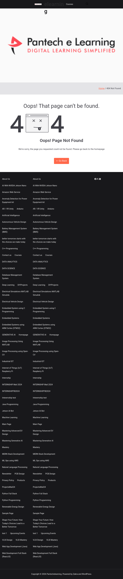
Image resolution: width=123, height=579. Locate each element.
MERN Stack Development (13, 454)
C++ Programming (10, 248)
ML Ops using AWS (10, 460)
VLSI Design (7, 540)
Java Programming (10, 404)
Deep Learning (8, 285)
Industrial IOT (8, 361)
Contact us (6, 255)
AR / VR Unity (8, 209)
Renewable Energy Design (13, 507)
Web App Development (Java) (14, 546)
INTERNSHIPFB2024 (11, 391)
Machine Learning (9, 417)
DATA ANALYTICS (9, 262)
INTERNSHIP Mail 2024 (12, 384)
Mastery (5, 447)
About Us (6, 179)
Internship (6, 378)
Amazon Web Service (11, 192)
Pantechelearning (54, 574)
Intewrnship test (9, 398)
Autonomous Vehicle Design (14, 222)
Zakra (75, 574)
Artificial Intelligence (11, 215)
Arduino (20, 209)
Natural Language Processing (14, 467)
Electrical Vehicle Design (12, 302)
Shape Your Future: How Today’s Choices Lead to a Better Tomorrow (13, 523)
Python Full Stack (9, 494)
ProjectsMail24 (8, 487)
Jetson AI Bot (8, 411)
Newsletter (6, 474)
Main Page (6, 424)
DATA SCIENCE (8, 268)
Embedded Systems (10, 318)
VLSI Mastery (21, 540)
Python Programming (11, 500)
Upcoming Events (17, 533)
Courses (69, 4)
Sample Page (7, 513)
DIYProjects (23, 285)
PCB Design (20, 474)
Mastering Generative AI (12, 441)
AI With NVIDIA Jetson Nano (14, 185)
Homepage (23, 335)
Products (21, 480)
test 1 (4, 533)
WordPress (86, 574)
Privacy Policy (8, 480)
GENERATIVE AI (9, 335)
